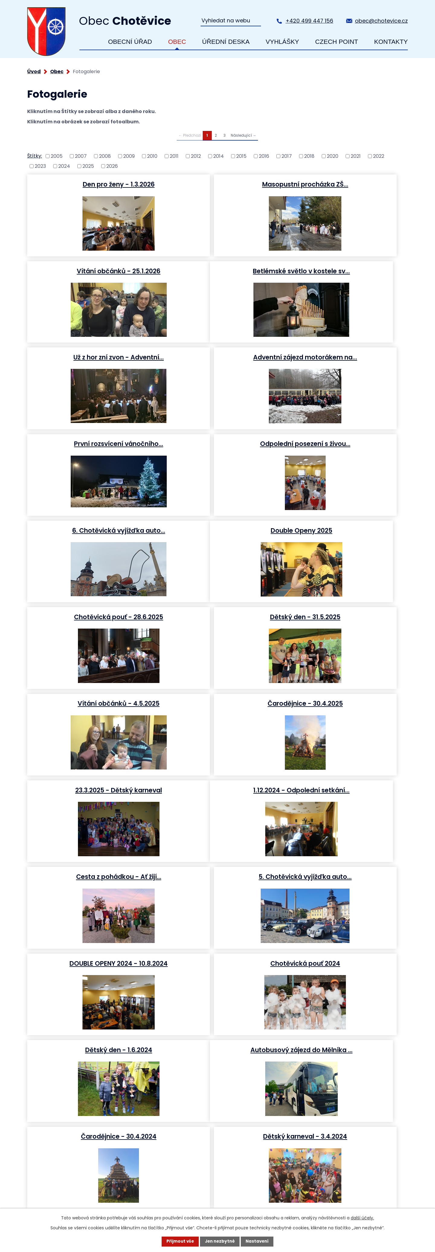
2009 (129, 156)
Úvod (88, 42)
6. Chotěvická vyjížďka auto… (344, 357)
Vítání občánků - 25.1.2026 (345, 184)
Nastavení (258, 1241)
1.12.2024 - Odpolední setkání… (88, 617)
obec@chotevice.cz (381, 20)
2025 (88, 165)
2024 (64, 165)
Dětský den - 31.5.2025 (345, 444)
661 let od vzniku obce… (345, 963)
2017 (287, 156)
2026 (112, 165)
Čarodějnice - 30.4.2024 (217, 790)
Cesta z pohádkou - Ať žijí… (216, 617)
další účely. (362, 1218)
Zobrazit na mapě (376, 1132)
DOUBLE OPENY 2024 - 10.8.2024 (89, 703)
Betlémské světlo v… (89, 877)
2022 (378, 156)
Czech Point (336, 41)
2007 (81, 156)
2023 (40, 165)
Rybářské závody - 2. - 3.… (217, 963)
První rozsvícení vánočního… (88, 357)
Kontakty (391, 41)
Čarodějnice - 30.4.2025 (216, 530)
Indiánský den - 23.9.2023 (345, 877)
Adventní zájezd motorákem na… (345, 271)
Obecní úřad (130, 41)
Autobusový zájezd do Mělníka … (89, 790)
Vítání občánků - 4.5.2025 (89, 530)
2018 (309, 156)
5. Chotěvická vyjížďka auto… (344, 617)
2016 (264, 156)
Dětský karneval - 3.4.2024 (345, 790)
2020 (332, 156)
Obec (177, 41)
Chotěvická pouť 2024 (217, 703)
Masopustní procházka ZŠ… (217, 184)
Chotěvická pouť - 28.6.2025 (216, 444)
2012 (196, 156)
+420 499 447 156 (309, 20)
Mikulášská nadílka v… (217, 877)
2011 (174, 156)
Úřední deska (226, 41)
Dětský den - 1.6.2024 (344, 703)
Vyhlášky (282, 41)
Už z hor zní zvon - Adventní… (217, 271)
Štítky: (34, 155)
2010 (152, 156)
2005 (57, 156)
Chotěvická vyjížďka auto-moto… (88, 963)
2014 (218, 156)
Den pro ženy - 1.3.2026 (89, 184)
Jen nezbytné (220, 1241)
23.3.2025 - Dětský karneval (344, 530)
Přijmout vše (178, 1241)
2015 (241, 156)
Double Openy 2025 (89, 444)
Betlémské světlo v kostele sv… (88, 271)
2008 (105, 156)
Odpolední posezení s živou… (217, 357)
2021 (356, 156)
